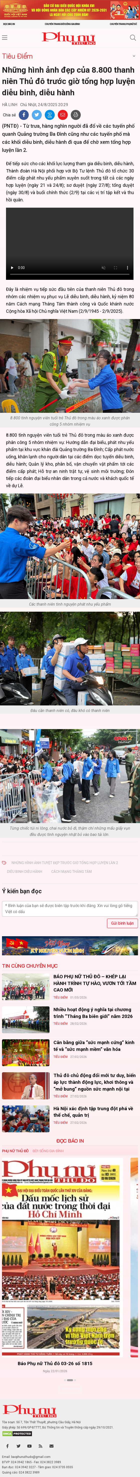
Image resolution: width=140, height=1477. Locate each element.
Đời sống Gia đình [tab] (48, 1151)
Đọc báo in (9, 24)
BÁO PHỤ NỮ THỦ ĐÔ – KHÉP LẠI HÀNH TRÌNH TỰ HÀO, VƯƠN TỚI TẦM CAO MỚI (95, 983)
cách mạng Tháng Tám (71, 872)
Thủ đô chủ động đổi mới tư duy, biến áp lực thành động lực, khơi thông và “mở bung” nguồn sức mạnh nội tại (95, 1082)
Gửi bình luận (122, 923)
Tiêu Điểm (17, 56)
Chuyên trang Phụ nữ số (123, 24)
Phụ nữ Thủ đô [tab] (15, 1151)
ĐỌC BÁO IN (70, 1140)
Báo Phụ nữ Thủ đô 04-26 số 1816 (70, 1363)
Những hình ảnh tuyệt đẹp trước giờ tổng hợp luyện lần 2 (65, 863)
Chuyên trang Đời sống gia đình (62, 24)
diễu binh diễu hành (24, 872)
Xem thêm (70, 1389)
